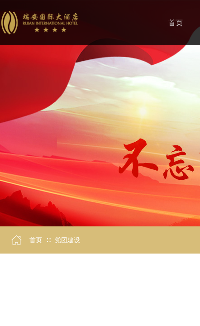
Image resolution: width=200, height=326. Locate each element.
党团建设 (67, 240)
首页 (35, 240)
